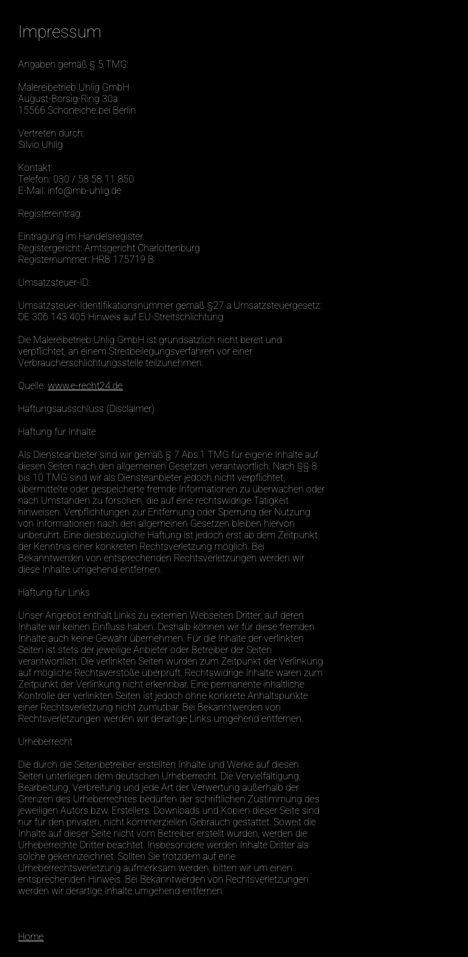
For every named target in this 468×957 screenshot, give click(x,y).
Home (30, 936)
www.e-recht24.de (85, 386)
